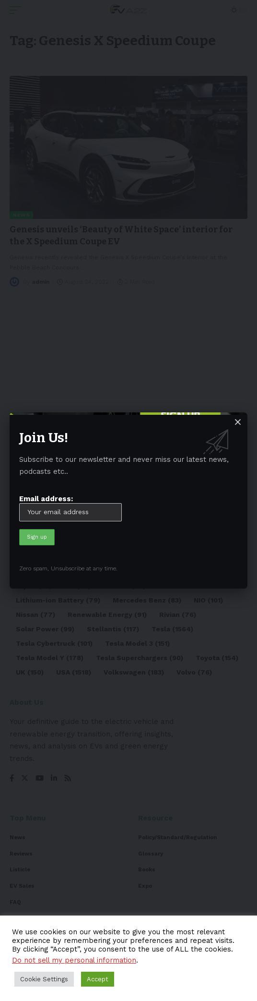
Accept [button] (97, 979)
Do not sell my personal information (74, 960)
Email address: (70, 507)
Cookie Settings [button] (44, 979)
